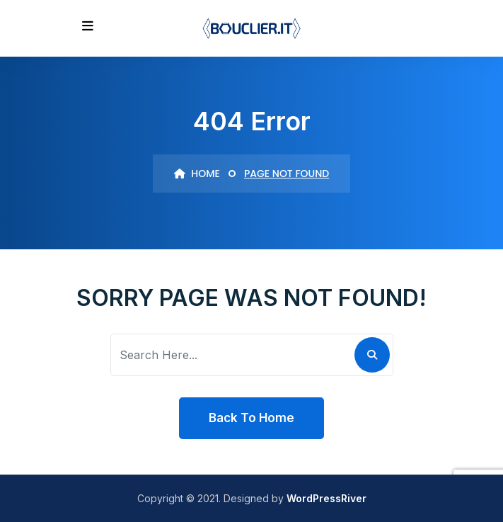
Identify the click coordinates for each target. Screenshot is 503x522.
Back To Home (251, 418)
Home (197, 173)
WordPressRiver (326, 498)
